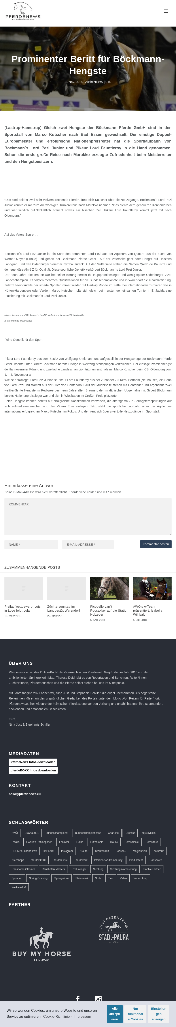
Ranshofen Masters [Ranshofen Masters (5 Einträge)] (53, 869)
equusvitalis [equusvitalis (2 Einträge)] (148, 832)
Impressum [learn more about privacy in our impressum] (82, 1016)
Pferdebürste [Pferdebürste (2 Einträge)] (60, 860)
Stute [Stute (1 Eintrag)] (98, 878)
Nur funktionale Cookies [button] (135, 1014)
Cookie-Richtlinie (56, 1016)
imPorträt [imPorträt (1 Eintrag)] (49, 851)
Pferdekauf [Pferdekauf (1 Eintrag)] (81, 860)
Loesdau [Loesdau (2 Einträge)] (121, 851)
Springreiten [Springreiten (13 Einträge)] (61, 878)
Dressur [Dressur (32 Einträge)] (130, 832)
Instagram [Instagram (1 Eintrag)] (67, 851)
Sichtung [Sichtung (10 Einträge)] (98, 869)
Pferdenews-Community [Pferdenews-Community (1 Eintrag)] (108, 860)
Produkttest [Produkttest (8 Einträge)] (136, 860)
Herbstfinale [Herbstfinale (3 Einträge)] (132, 842)
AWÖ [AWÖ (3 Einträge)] (15, 832)
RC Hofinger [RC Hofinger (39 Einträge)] (79, 869)
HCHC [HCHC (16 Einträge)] (114, 842)
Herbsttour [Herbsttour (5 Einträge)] (152, 842)
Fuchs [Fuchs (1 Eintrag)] (79, 842)
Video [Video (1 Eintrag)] (123, 878)
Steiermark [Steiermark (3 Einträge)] (82, 878)
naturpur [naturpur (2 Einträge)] (159, 851)
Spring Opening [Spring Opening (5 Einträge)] (38, 878)
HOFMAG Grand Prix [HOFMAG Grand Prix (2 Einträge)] (24, 851)
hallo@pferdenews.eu (25, 794)
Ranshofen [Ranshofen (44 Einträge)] (156, 860)
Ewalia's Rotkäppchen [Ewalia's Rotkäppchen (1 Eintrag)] (39, 842)
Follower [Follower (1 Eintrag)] (64, 842)
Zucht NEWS (94, 82)
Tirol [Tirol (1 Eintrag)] (110, 878)
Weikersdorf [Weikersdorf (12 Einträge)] (19, 887)
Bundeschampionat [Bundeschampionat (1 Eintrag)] (56, 832)
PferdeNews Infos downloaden (33, 762)
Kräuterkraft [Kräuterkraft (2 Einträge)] (102, 851)
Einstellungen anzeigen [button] (158, 1014)
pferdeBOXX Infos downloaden (33, 770)
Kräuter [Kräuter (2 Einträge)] (84, 851)
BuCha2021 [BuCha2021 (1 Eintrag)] (32, 832)
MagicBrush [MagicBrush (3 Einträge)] (140, 851)
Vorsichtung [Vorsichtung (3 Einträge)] (141, 878)
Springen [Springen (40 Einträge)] (17, 878)
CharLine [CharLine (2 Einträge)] (113, 832)
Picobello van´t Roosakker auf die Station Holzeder (109, 610)
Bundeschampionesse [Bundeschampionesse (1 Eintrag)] (88, 832)
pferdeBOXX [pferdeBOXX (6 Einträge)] (38, 860)
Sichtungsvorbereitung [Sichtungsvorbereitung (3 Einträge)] (123, 869)
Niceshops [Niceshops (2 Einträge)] (18, 860)
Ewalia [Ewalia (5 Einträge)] (15, 842)
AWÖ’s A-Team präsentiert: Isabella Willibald (148, 610)
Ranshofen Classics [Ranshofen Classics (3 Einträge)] (23, 869)
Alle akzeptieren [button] (114, 1014)
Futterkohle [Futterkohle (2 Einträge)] (96, 842)
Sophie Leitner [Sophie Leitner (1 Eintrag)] (152, 869)
